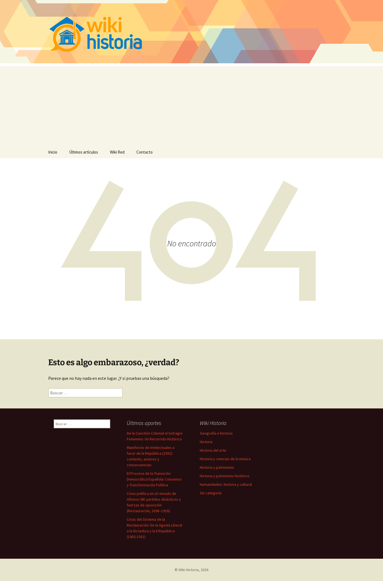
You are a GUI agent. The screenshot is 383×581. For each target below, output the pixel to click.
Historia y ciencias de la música (225, 458)
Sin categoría (211, 492)
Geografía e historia (216, 433)
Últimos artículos (83, 152)
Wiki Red (117, 152)
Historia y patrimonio (217, 467)
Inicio (52, 152)
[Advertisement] (191, 104)
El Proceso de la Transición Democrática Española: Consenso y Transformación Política (154, 479)
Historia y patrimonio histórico (224, 475)
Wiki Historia (189, 569)
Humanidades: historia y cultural (226, 484)
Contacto (144, 152)
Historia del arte (213, 450)
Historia (206, 441)
